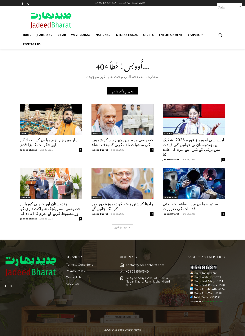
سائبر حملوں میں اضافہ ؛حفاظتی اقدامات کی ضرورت (190, 206)
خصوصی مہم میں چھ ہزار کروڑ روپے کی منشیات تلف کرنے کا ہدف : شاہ (122, 142)
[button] (220, 34)
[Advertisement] (151, 19)
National (97, 133)
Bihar (24, 133)
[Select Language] (229, 6)
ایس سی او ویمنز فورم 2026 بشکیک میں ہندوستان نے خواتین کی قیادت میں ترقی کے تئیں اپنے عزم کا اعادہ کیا (193, 147)
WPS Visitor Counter (213, 301)
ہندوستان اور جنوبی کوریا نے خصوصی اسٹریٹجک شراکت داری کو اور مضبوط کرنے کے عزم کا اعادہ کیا (50, 209)
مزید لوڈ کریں (122, 227)
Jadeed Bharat (28, 149)
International (170, 197)
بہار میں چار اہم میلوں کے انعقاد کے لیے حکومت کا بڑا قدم (49, 142)
